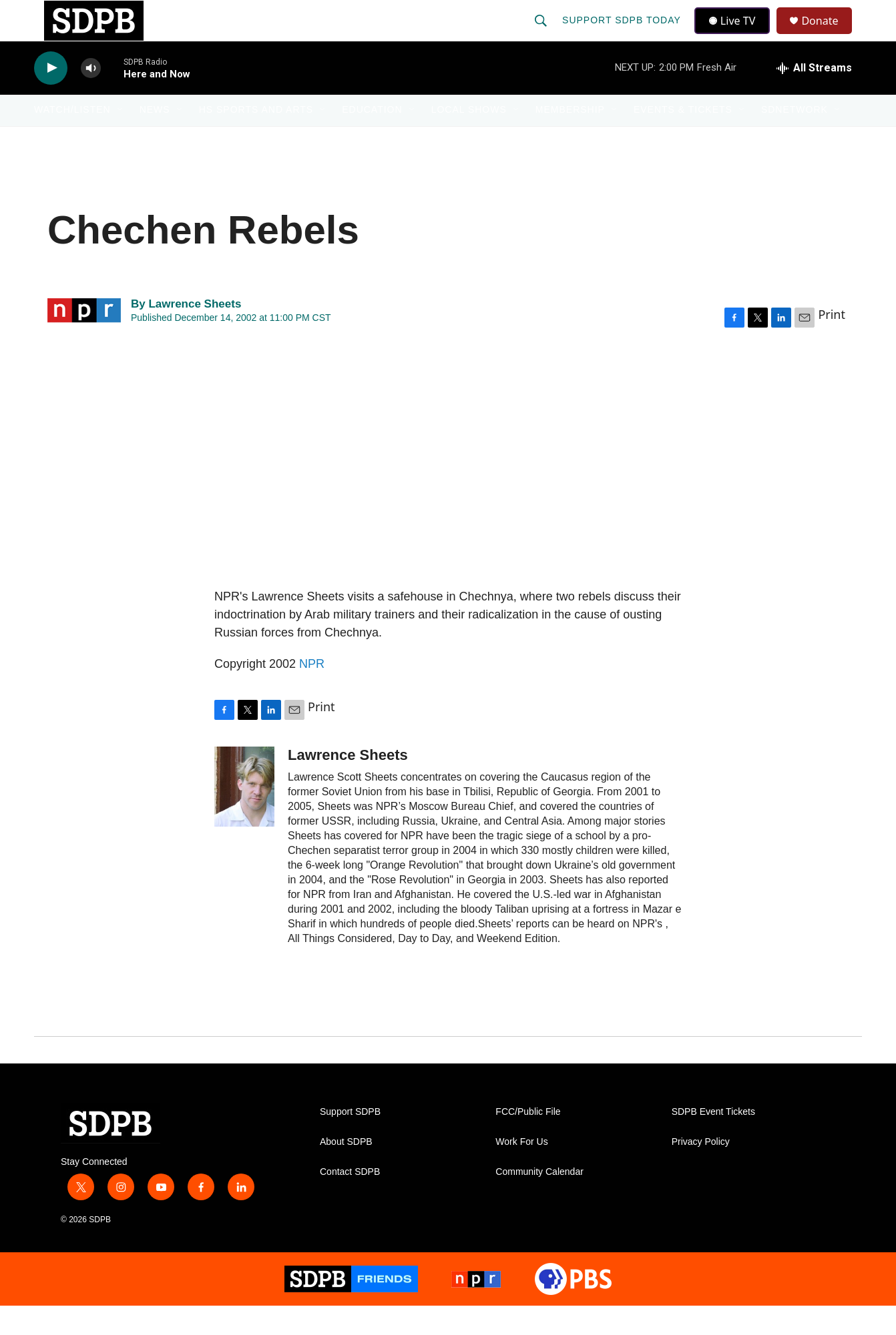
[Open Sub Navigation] (121, 138)
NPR (311, 692)
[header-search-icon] (542, 35)
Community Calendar (539, 1201)
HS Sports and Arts (256, 138)
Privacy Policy (701, 1171)
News (155, 138)
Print (831, 343)
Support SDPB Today (623, 34)
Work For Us (521, 1171)
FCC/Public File (527, 1141)
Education (372, 138)
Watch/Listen (72, 138)
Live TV (735, 35)
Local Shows (469, 138)
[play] (50, 97)
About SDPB (346, 1171)
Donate (828, 35)
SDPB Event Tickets (713, 1141)
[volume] (90, 97)
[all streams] (814, 96)
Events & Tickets (683, 138)
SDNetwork (794, 138)
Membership (570, 138)
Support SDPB (350, 1141)
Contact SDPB (350, 1201)
